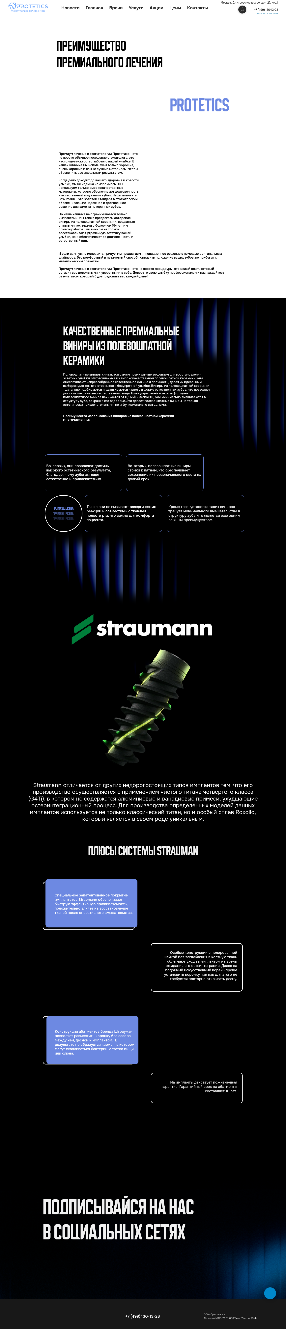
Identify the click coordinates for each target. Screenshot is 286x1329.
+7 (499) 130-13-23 (266, 10)
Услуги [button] (136, 8)
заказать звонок (267, 13)
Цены (175, 8)
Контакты (197, 8)
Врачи (116, 8)
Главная (94, 8)
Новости (70, 8)
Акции (156, 8)
